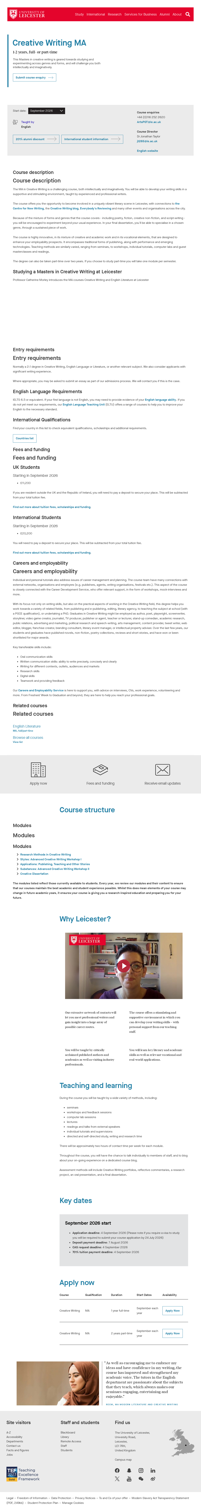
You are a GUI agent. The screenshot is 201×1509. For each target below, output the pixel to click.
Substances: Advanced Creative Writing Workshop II (54, 869)
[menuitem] (79, 14)
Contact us (13, 1446)
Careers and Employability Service (41, 690)
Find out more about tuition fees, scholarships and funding (51, 507)
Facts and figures (17, 1450)
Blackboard (68, 1432)
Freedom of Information (32, 1498)
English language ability (160, 400)
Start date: (19, 111)
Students (66, 1450)
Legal (9, 1498)
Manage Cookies (73, 1503)
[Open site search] (188, 14)
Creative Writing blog (64, 208)
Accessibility (14, 1437)
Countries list (25, 438)
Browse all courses (28, 737)
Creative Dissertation (34, 874)
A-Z (8, 1432)
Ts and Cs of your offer (113, 1498)
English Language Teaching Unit (84, 404)
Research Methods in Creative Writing (45, 854)
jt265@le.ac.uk (147, 141)
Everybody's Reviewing (95, 208)
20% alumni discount (30, 139)
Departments (14, 1441)
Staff (64, 1446)
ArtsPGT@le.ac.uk (149, 122)
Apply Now (172, 1311)
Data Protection (61, 1498)
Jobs (9, 1455)
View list (18, 742)
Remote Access (71, 1441)
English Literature (27, 726)
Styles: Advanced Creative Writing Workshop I (50, 859)
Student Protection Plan (42, 1503)
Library (65, 1437)
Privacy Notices (85, 1498)
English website (147, 151)
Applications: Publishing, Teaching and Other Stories (55, 864)
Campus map (123, 1460)
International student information (86, 139)
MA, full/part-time (23, 731)
